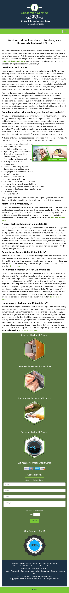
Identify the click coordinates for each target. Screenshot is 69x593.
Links (50, 576)
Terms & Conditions (23, 576)
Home (7, 571)
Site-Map (44, 576)
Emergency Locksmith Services (35, 432)
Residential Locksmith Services (34, 335)
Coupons (54, 571)
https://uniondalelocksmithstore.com (42, 566)
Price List (35, 576)
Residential (15, 571)
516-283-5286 (34, 18)
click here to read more (18, 266)
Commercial (25, 571)
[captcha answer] (36, 514)
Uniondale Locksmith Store (13, 61)
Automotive (35, 571)
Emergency (45, 571)
